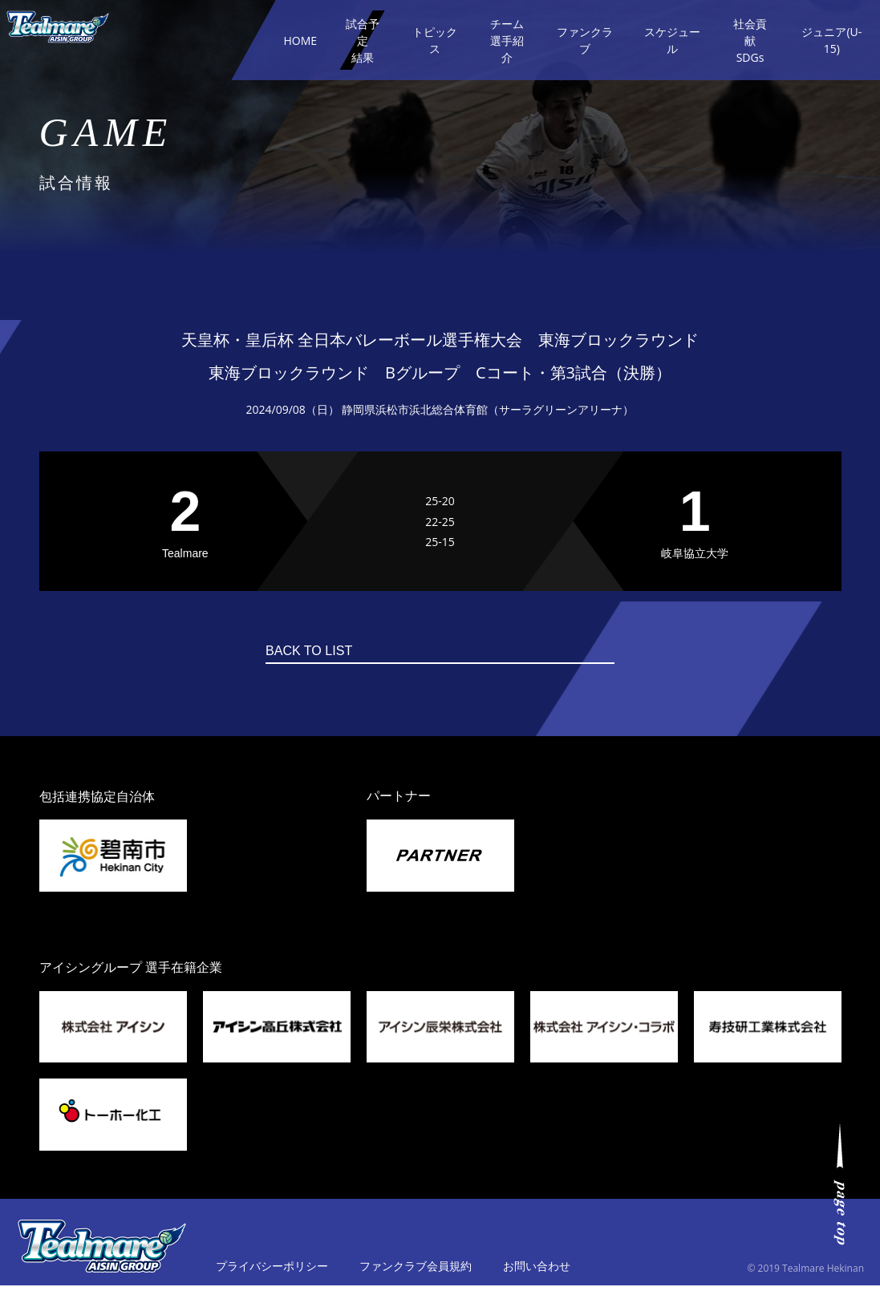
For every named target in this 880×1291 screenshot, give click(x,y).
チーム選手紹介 (507, 40)
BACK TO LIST (410, 653)
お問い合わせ (536, 1271)
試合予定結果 (362, 40)
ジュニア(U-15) (831, 40)
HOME (300, 40)
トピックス (434, 40)
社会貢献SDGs (750, 40)
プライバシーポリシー (272, 1271)
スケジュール (672, 40)
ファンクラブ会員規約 (415, 1271)
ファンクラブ (585, 40)
